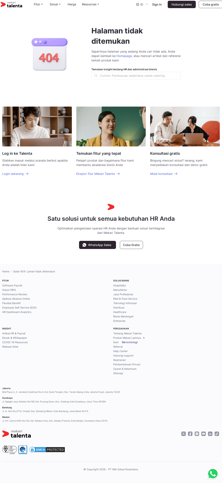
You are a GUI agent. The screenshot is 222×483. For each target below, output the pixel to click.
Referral (118, 346)
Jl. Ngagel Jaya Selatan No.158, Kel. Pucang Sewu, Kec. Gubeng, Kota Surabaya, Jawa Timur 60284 (54, 401)
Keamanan (119, 359)
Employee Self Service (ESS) (19, 307)
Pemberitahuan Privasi (126, 364)
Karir (125, 342)
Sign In (155, 6)
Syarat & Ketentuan (124, 368)
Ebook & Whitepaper (14, 337)
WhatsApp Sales (99, 245)
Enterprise (119, 320)
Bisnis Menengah (123, 316)
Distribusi (118, 307)
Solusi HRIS (9, 289)
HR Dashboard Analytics (16, 312)
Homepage (124, 56)
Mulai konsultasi (161, 174)
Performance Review (14, 294)
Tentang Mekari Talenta (127, 333)
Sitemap (118, 373)
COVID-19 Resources (15, 342)
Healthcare (119, 312)
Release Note (10, 346)
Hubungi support (123, 355)
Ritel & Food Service (125, 298)
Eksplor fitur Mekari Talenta (95, 174)
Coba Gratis (131, 245)
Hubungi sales (180, 6)
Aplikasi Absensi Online (16, 298)
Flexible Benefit (11, 303)
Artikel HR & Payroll (13, 333)
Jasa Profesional (123, 294)
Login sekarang (13, 174)
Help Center (120, 351)
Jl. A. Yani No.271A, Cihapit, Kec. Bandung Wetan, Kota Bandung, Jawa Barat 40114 (45, 411)
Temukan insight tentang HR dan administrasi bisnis (124, 69)
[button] (141, 6)
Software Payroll (12, 285)
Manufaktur (120, 289)
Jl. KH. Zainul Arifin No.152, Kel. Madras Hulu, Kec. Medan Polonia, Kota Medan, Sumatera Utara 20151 (55, 420)
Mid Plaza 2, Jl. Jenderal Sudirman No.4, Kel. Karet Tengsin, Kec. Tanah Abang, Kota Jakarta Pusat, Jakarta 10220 (61, 392)
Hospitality (119, 285)
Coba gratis (209, 6)
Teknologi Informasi (125, 303)
